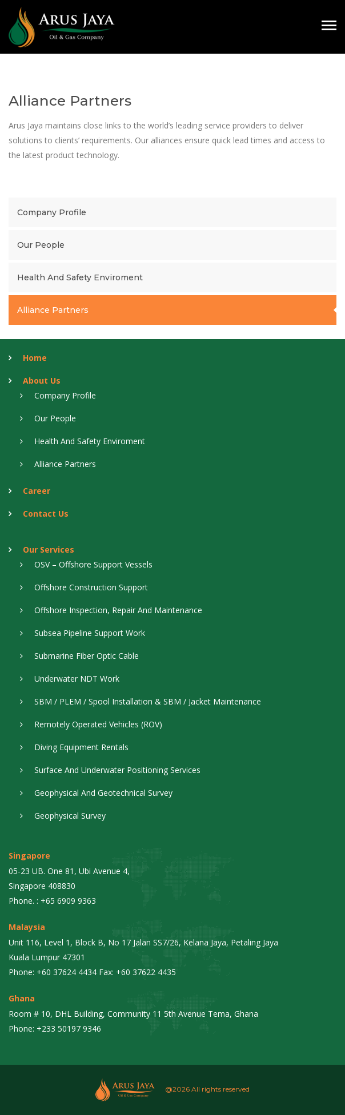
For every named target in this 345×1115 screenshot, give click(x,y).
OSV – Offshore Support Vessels (93, 564)
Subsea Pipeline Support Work (89, 632)
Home (35, 357)
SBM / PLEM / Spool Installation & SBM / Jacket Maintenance (147, 701)
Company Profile (51, 212)
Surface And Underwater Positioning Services (117, 769)
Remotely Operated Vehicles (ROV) (98, 724)
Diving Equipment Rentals (81, 747)
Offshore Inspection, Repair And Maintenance (118, 610)
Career (36, 490)
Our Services (48, 549)
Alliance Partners (53, 310)
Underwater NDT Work (76, 678)
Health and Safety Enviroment (80, 277)
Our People (41, 245)
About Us (42, 380)
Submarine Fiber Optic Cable (86, 655)
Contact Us (46, 513)
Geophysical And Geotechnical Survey (103, 792)
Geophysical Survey (70, 815)
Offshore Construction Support (91, 587)
